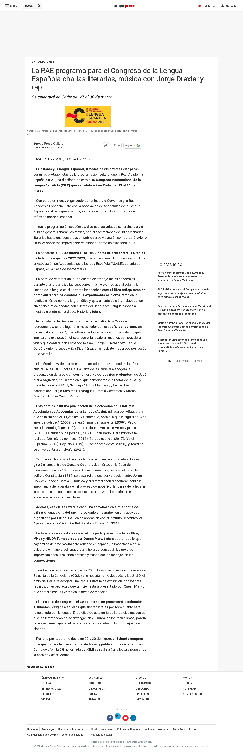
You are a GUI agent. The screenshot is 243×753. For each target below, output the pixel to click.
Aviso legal (47, 729)
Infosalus (142, 699)
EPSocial (95, 699)
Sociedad (95, 683)
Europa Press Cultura (48, 144)
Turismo (188, 683)
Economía (95, 678)
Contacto (32, 729)
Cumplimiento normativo (72, 729)
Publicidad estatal (101, 735)
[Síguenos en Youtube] (125, 718)
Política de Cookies (128, 729)
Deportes (47, 694)
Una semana (182, 361)
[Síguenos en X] (117, 718)
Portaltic (95, 694)
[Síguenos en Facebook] (109, 718)
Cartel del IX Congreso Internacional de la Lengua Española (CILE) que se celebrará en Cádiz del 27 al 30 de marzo (82, 131)
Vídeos (45, 699)
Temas (193, 729)
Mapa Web (179, 729)
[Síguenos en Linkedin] (133, 718)
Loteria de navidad (72, 735)
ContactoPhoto (194, 694)
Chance (141, 678)
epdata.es (142, 694)
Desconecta (144, 689)
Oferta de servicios (102, 729)
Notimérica (190, 689)
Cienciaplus (97, 689)
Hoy (169, 361)
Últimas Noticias (53, 678)
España (46, 683)
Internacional (51, 689)
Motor (187, 678)
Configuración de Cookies (42, 735)
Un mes (198, 361)
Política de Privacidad (156, 729)
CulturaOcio (144, 683)
